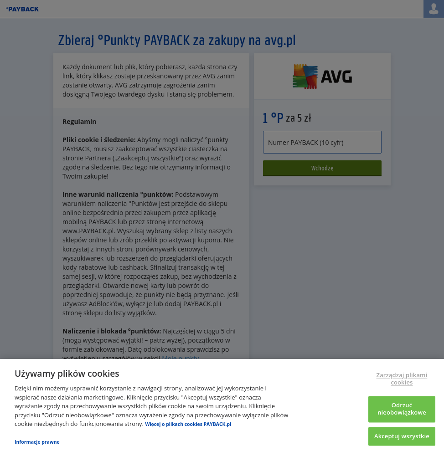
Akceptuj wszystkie (401, 436)
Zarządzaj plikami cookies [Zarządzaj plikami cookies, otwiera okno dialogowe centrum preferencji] (402, 379)
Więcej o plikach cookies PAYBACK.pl (188, 424)
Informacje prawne (37, 442)
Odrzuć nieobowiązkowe (401, 409)
